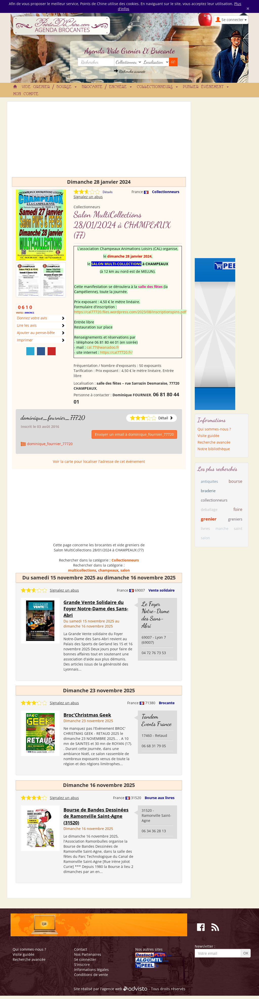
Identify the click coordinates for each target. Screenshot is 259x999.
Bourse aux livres (160, 797)
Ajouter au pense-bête (36, 332)
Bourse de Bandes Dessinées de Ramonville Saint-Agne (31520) (95, 816)
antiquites (209, 481)
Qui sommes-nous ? (214, 429)
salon (125, 570)
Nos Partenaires (87, 954)
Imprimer (25, 340)
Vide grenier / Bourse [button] (49, 87)
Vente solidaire (161, 590)
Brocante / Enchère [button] (107, 87)
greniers (235, 519)
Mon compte (25, 94)
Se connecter (85, 959)
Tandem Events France (156, 720)
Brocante (167, 702)
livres (205, 528)
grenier (209, 519)
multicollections (82, 570)
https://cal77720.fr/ (116, 352)
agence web (112, 988)
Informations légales (91, 969)
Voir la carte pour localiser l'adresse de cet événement (99, 461)
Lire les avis (27, 325)
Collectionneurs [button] (157, 87)
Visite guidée (208, 435)
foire (237, 509)
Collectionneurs (165, 191)
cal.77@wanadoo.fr (103, 347)
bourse (235, 481)
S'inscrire (82, 964)
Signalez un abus (88, 196)
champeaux (108, 570)
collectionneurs (214, 500)
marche (221, 528)
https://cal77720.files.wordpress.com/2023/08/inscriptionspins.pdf (130, 311)
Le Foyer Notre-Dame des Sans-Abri (155, 614)
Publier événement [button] (206, 87)
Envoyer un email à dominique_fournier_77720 (134, 434)
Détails (108, 192)
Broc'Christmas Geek (87, 715)
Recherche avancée (129, 71)
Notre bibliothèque (214, 448)
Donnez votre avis (32, 318)
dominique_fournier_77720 (53, 417)
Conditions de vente (91, 974)
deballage (209, 509)
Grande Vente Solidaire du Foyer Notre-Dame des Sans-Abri (95, 608)
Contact (80, 949)
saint (238, 528)
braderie (208, 490)
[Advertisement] (99, 141)
